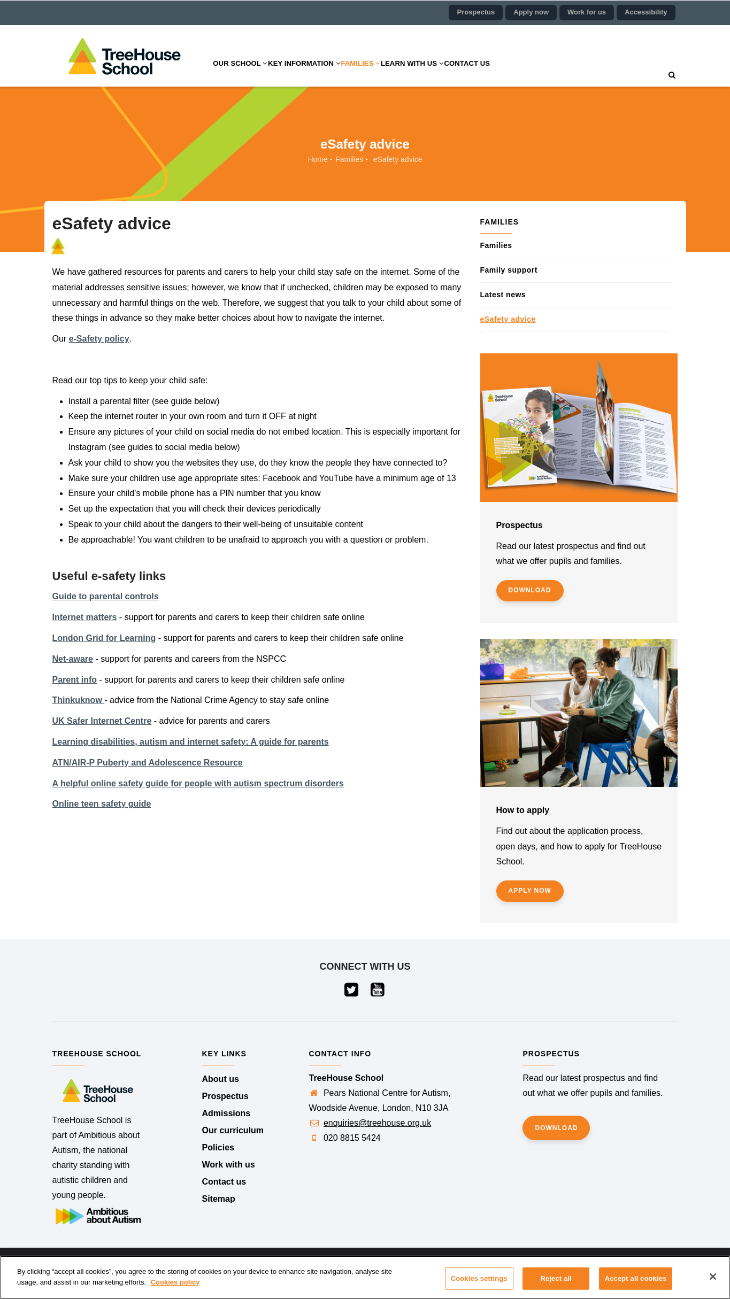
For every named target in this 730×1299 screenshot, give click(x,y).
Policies (218, 1147)
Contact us (510, 75)
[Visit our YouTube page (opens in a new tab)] (378, 992)
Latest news (503, 294)
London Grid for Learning (104, 638)
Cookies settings (479, 1285)
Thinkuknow (78, 700)
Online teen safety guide (101, 803)
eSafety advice (508, 319)
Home (317, 159)
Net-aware (72, 658)
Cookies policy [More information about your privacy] (175, 1288)
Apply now (531, 12)
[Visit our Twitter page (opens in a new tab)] (352, 992)
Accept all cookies (636, 1285)
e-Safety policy (99, 338)
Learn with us (445, 75)
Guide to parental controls (105, 596)
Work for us (586, 12)
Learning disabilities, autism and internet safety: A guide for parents (190, 741)
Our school (245, 75)
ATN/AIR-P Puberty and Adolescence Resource (147, 762)
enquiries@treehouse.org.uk (377, 1122)
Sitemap (218, 1198)
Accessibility (646, 12)
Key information (319, 75)
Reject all (556, 1285)
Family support (508, 270)
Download (530, 590)
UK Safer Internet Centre (102, 720)
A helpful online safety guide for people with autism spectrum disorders (198, 783)
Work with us (228, 1164)
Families (384, 75)
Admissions (226, 1113)
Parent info (74, 679)
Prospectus (476, 12)
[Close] (713, 1283)
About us (220, 1079)
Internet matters (84, 617)
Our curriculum (233, 1130)
